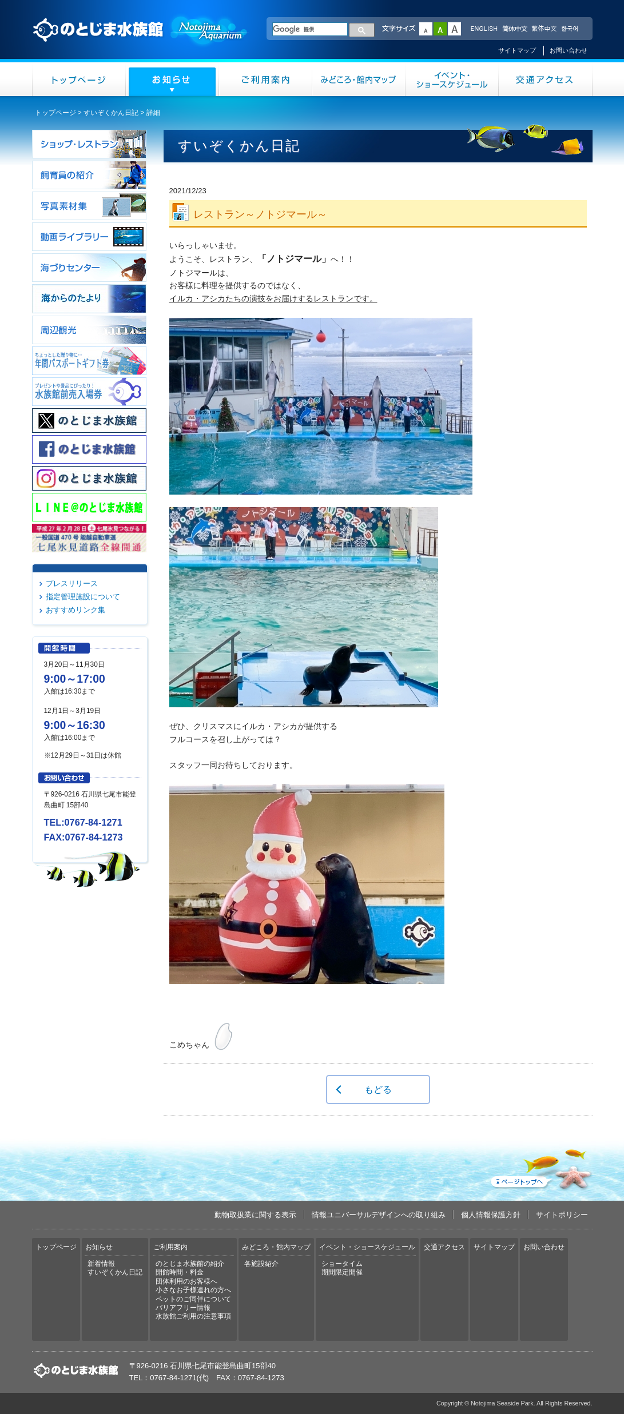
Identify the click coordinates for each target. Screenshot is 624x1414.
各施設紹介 (261, 1264)
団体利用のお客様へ (186, 1281)
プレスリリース (72, 583)
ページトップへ (540, 1167)
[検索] (310, 29)
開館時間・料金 (180, 1272)
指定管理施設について (83, 596)
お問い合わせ (568, 50)
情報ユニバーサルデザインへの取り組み (379, 1214)
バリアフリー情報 (183, 1308)
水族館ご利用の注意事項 (193, 1316)
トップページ (79, 79)
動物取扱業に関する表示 (255, 1214)
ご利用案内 (265, 79)
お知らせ (172, 79)
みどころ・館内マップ (359, 79)
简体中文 (514, 29)
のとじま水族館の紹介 (190, 1264)
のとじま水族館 (140, 41)
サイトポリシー (562, 1214)
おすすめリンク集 (75, 610)
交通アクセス (546, 79)
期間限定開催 (342, 1272)
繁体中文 (543, 29)
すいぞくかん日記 (111, 113)
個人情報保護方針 (490, 1214)
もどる (378, 1089)
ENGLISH (484, 29)
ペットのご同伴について (193, 1299)
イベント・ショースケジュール (452, 79)
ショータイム (342, 1264)
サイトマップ (517, 50)
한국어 (570, 29)
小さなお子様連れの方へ (193, 1290)
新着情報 (101, 1264)
